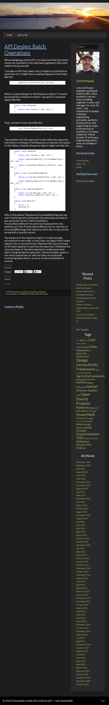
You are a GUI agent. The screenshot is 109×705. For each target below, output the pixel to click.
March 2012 (81, 621)
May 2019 (80, 495)
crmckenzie (41, 292)
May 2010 (80, 661)
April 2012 (80, 618)
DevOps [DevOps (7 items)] (82, 365)
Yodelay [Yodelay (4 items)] (80, 447)
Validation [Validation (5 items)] (82, 441)
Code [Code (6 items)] (91, 340)
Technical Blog (82, 160)
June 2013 (80, 581)
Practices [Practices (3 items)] (81, 418)
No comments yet (13, 294)
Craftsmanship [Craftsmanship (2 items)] (82, 347)
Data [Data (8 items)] (93, 347)
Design (31, 294)
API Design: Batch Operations (25, 49)
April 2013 (80, 585)
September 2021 (83, 465)
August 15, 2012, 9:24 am (24, 292)
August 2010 (82, 651)
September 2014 (83, 568)
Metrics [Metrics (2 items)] (91, 379)
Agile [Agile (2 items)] (82, 340)
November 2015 (83, 545)
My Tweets (82, 329)
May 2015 (80, 552)
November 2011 (83, 625)
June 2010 (80, 658)
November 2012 (83, 601)
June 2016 (80, 525)
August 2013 (82, 578)
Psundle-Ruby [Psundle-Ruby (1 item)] (80, 421)
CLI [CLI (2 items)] (86, 340)
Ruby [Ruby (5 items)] (88, 427)
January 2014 (82, 571)
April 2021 (80, 469)
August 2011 (82, 634)
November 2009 (83, 681)
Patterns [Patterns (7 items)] (82, 407)
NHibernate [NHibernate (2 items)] (81, 387)
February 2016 (82, 538)
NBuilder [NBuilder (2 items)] (90, 383)
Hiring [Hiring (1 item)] (78, 373)
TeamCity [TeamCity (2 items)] (88, 438)
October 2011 (82, 628)
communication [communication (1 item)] (81, 343)
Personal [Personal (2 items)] (92, 411)
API (40, 294)
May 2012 (80, 615)
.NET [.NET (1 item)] (77, 340)
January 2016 (82, 542)
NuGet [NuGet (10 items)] (92, 386)
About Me (22, 35)
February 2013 (82, 591)
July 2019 (80, 492)
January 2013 (82, 595)
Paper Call (80, 164)
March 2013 (81, 588)
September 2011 (83, 631)
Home (9, 35)
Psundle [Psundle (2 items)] (90, 418)
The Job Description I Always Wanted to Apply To (86, 317)
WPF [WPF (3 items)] (89, 444)
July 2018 (80, 502)
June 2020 (80, 475)
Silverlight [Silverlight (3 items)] (81, 430)
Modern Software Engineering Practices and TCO (87, 308)
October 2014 (82, 565)
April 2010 (80, 664)
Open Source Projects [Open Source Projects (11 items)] (83, 399)
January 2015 (82, 562)
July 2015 (80, 548)
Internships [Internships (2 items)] (86, 373)
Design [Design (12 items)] (82, 360)
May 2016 (80, 528)
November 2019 (83, 485)
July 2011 (80, 638)
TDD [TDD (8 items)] (79, 438)
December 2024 (83, 462)
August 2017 (82, 512)
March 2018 (81, 505)
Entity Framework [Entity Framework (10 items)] (87, 366)
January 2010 (82, 674)
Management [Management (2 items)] (82, 379)
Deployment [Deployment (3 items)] (82, 356)
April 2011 (80, 641)
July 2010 (80, 654)
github (79, 167)
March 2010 (81, 668)
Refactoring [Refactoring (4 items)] (83, 424)
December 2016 (83, 515)
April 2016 (80, 532)
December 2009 (83, 678)
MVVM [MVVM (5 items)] (80, 382)
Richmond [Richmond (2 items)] (80, 428)
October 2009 (82, 684)
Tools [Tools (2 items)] (95, 438)
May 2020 (80, 479)
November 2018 (83, 499)
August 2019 (82, 489)
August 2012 (82, 608)
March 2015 (81, 555)
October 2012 (82, 605)
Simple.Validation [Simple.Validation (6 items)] (87, 434)
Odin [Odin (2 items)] (78, 395)
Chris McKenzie (85, 81)
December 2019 (83, 482)
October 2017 (82, 508)
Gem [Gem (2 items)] (97, 369)
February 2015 (82, 558)
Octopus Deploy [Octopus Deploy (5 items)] (86, 390)
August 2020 (82, 472)
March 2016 (81, 535)
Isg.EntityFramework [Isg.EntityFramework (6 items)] (90, 376)
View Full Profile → (86, 181)
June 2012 (80, 611)
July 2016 (80, 522)
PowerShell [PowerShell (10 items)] (85, 414)
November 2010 (83, 644)
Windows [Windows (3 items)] (81, 444)
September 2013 (83, 575)
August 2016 (82, 518)
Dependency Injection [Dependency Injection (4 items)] (83, 352)
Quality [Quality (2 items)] (89, 421)
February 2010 (82, 671)
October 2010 (82, 648)
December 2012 (83, 598)
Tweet (7, 271)
